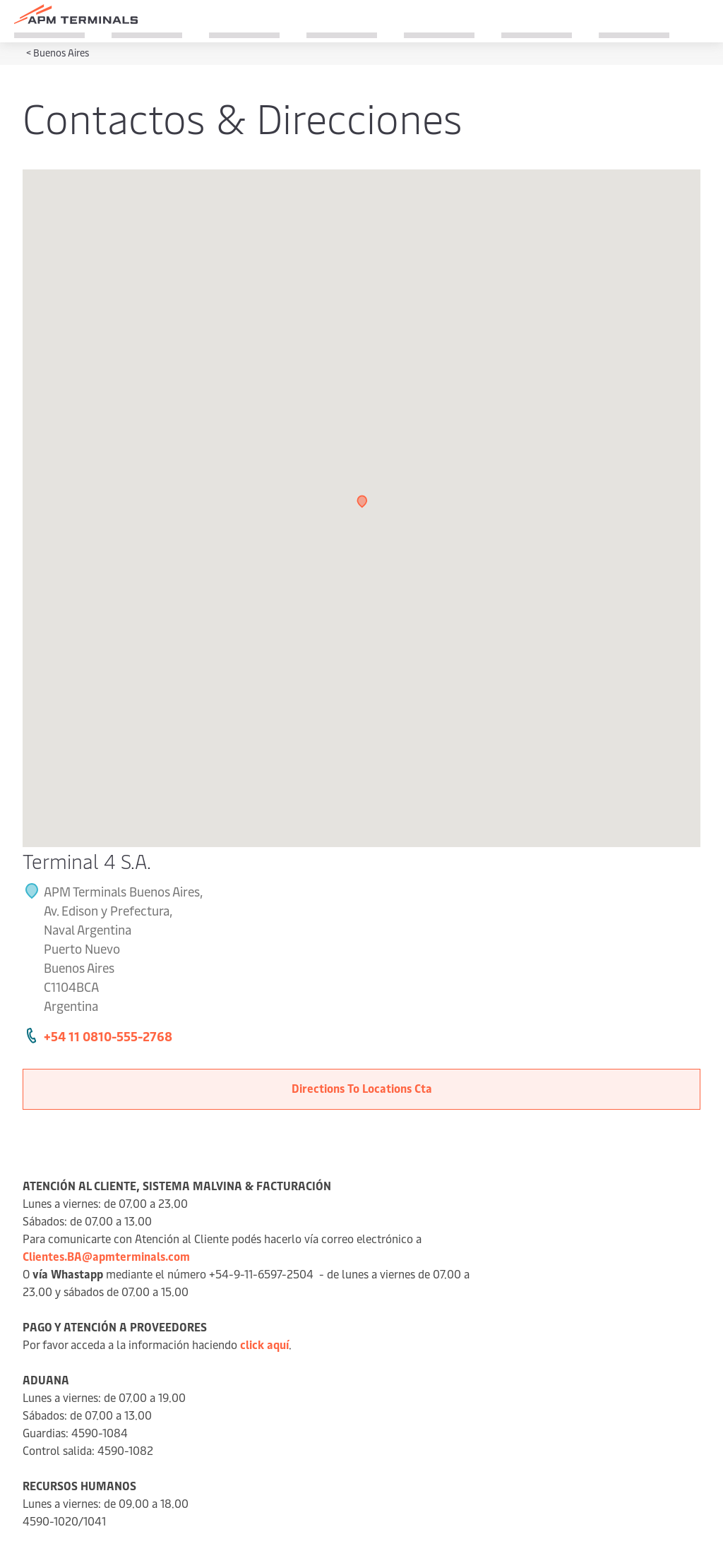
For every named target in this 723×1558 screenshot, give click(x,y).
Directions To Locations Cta (362, 1088)
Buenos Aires (61, 52)
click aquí (264, 1344)
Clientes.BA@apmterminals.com (106, 1256)
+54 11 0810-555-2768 (108, 1036)
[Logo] (76, 14)
